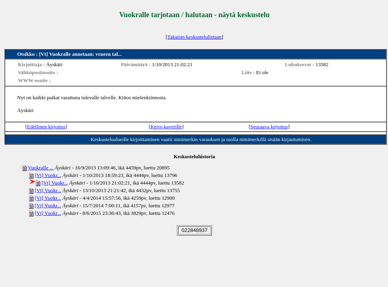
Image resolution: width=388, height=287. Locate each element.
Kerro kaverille (166, 127)
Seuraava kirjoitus (269, 127)
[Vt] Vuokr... (48, 175)
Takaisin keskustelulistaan (194, 37)
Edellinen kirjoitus (46, 127)
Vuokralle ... (40, 168)
